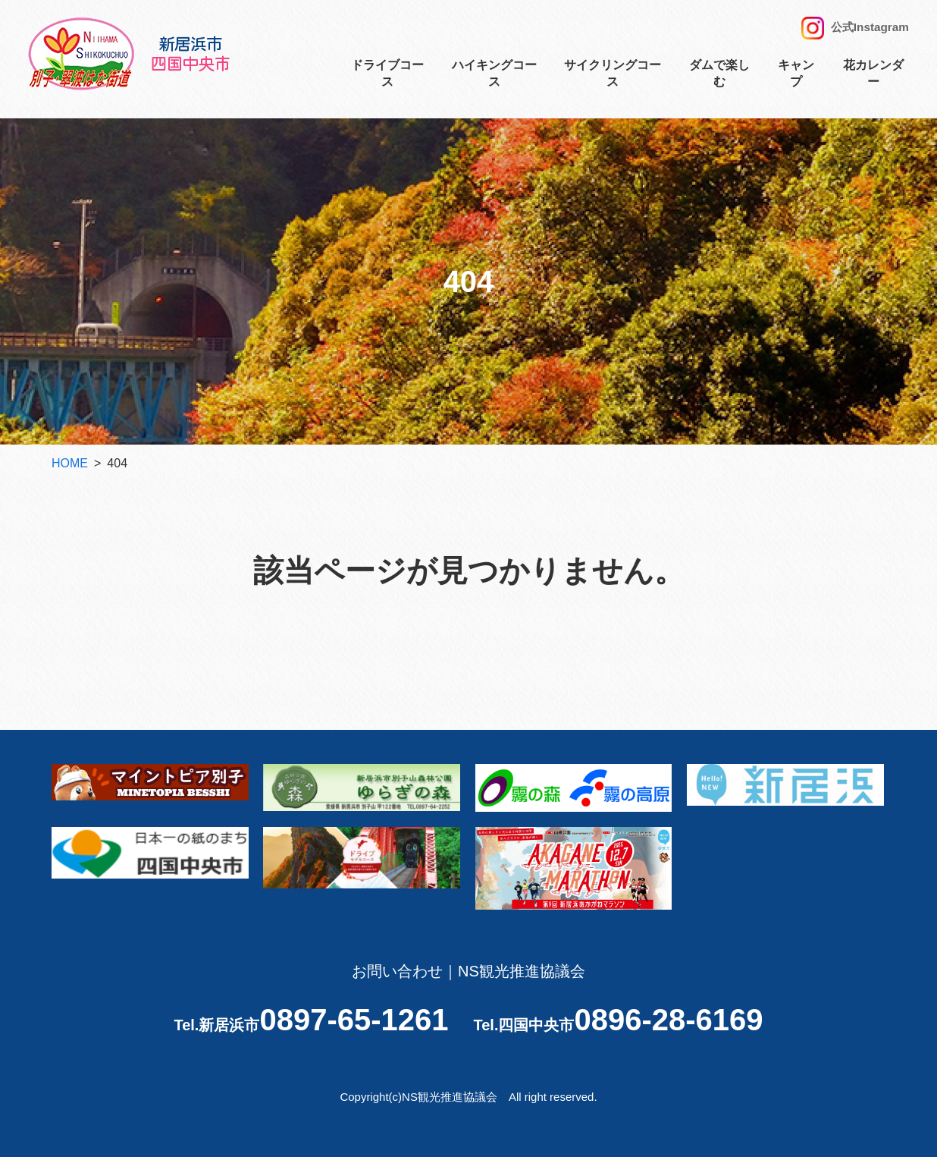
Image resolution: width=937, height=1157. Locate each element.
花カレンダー (873, 78)
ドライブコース (387, 78)
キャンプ (796, 78)
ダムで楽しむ (719, 78)
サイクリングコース (612, 78)
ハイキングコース (494, 78)
